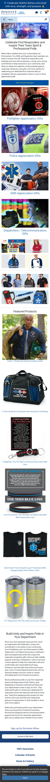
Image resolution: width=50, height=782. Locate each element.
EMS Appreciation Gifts (25, 193)
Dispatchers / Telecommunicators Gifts (25, 232)
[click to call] (41, 12)
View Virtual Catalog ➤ (25, 83)
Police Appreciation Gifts (25, 155)
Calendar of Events (25, 755)
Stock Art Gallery (25, 761)
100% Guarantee (25, 748)
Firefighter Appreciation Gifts (25, 118)
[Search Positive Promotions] (30, 19)
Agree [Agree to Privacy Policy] (25, 778)
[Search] (46, 19)
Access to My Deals (25, 736)
